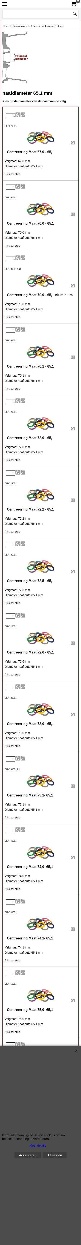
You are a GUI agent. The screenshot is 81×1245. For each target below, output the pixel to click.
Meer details (38, 1145)
